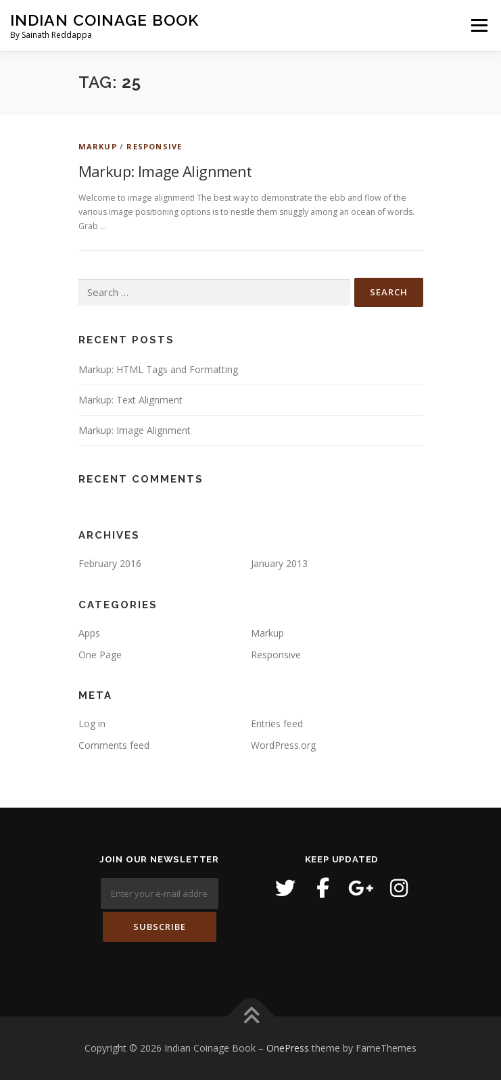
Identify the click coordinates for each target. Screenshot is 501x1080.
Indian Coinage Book (104, 20)
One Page (100, 654)
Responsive (154, 146)
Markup (97, 146)
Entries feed (277, 723)
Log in (91, 723)
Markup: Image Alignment (165, 171)
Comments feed (113, 745)
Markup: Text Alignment (130, 399)
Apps (89, 633)
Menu (478, 25)
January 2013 (279, 563)
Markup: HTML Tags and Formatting (158, 369)
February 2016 (109, 563)
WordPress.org (283, 745)
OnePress (287, 1047)
